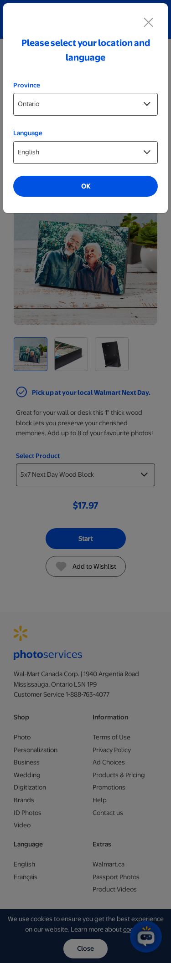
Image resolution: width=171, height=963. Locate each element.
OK (85, 186)
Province (26, 85)
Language (27, 133)
